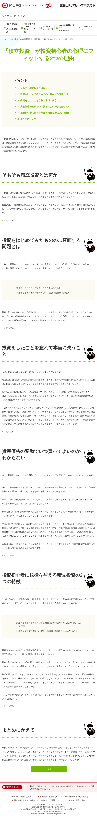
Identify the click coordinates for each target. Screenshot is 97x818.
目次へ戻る (9, 220)
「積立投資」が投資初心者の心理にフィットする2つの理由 (53, 39)
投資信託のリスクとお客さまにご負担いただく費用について (38, 800)
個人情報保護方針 (48, 797)
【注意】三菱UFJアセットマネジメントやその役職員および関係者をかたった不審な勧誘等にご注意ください (61, 787)
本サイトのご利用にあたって (21, 797)
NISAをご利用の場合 (76, 800)
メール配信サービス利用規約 (76, 797)
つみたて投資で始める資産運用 (19, 39)
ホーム (4, 39)
